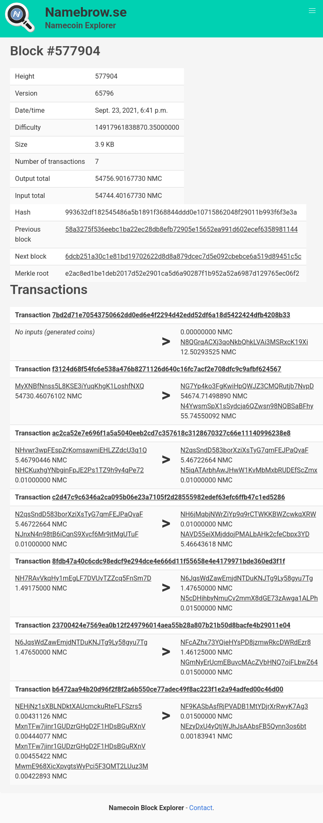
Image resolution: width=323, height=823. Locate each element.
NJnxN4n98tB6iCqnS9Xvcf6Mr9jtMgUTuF (77, 534)
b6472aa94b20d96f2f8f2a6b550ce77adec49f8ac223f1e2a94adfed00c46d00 (167, 689)
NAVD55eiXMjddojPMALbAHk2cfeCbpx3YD (244, 534)
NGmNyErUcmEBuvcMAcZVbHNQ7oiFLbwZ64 (249, 662)
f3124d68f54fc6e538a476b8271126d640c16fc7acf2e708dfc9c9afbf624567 (166, 369)
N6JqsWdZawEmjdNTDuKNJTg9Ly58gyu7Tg (246, 578)
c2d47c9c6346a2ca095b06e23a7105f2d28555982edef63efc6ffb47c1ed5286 (168, 497)
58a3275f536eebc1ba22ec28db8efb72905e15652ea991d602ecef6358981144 (181, 229)
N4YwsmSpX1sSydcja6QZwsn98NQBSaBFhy (246, 406)
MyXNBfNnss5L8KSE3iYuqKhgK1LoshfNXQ (79, 386)
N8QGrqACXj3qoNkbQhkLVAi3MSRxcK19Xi (244, 342)
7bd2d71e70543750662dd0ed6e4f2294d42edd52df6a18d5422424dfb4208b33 (171, 315)
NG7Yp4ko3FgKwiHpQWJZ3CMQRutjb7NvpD (247, 386)
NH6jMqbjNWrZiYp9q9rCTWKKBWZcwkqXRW (248, 514)
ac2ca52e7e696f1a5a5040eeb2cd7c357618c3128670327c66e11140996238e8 (171, 433)
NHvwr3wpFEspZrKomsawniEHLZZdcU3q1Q (81, 450)
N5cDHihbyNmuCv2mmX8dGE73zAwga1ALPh (249, 598)
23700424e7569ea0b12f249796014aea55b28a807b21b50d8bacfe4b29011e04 (171, 625)
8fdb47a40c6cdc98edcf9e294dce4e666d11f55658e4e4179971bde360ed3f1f (168, 561)
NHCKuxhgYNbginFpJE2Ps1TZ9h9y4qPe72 (79, 470)
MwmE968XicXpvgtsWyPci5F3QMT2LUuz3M (81, 766)
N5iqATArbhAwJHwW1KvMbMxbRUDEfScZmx (248, 470)
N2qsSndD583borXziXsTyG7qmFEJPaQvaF (244, 450)
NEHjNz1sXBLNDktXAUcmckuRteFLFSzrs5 (78, 706)
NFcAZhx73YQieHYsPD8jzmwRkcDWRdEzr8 (245, 642)
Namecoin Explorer (80, 25)
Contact (201, 808)
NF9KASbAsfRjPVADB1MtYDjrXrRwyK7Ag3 (244, 706)
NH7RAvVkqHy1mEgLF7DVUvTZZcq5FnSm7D (83, 578)
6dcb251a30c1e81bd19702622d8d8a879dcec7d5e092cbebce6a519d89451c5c (183, 256)
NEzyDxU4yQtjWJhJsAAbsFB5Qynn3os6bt (243, 726)
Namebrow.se (86, 12)
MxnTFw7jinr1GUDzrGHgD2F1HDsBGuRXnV (80, 726)
